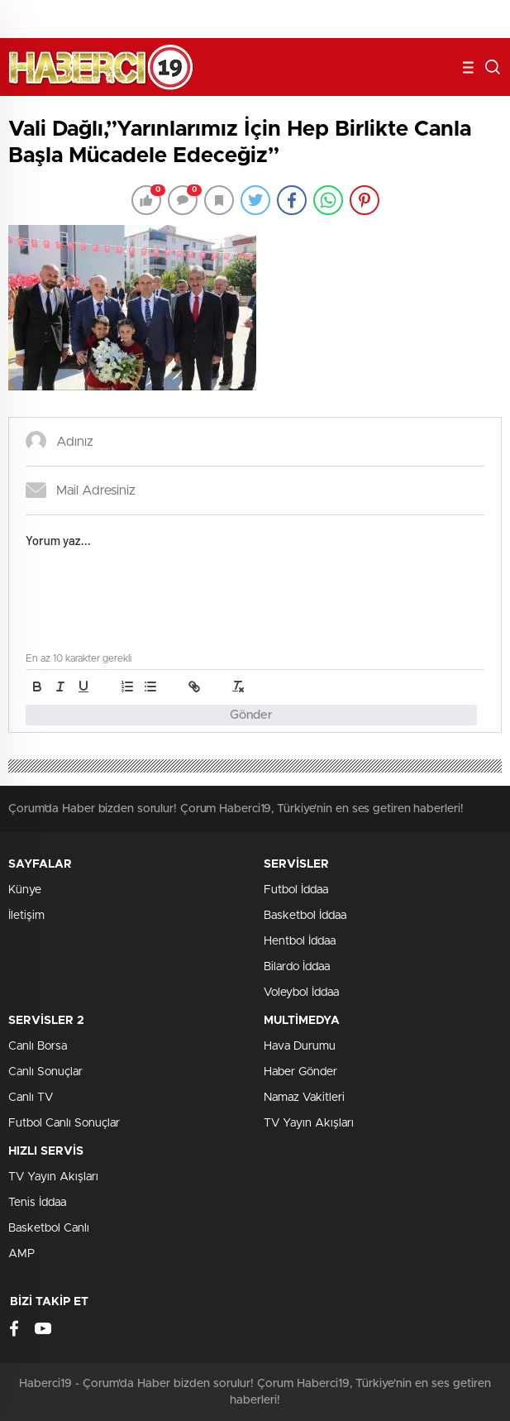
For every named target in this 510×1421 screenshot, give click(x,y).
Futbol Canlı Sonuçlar (64, 1123)
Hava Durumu (300, 1046)
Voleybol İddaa (301, 992)
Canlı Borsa (37, 1046)
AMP (21, 1254)
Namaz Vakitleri (304, 1097)
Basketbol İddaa (305, 915)
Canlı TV (30, 1097)
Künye (24, 890)
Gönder (251, 715)
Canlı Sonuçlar (45, 1072)
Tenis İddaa (37, 1202)
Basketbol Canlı (48, 1228)
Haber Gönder (300, 1072)
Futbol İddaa (296, 890)
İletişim (26, 915)
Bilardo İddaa (297, 967)
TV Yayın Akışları (309, 1123)
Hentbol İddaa (300, 941)
